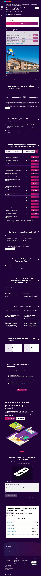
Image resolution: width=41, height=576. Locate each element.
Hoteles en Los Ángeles (11, 528)
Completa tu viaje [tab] (10, 515)
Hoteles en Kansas (33, 4)
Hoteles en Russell (8, 5)
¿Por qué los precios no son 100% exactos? (22, 552)
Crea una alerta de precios (23, 383)
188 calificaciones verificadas (17, 14)
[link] (22, 390)
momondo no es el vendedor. (22, 548)
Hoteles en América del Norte (16, 4)
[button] (2, 1)
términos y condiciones (22, 497)
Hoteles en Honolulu (10, 534)
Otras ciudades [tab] (10, 513)
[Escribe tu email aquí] (23, 490)
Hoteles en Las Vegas (10, 525)
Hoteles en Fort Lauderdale (11, 531)
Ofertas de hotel (8, 4)
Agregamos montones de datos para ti (22, 550)
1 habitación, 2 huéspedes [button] (12, 20)
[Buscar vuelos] (1, 5)
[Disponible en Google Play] (34, 562)
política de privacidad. (31, 497)
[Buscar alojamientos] (1, 7)
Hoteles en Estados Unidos (25, 4)
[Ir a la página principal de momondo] (7, 1)
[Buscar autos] (1, 9)
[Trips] (1, 12)
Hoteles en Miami (9, 522)
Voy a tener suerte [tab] (29, 513)
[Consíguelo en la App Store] (34, 564)
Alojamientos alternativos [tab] (19, 513)
